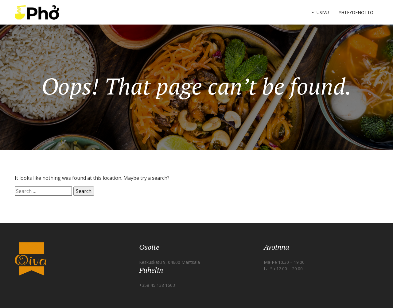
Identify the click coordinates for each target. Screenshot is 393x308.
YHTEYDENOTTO (356, 12)
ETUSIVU (320, 12)
